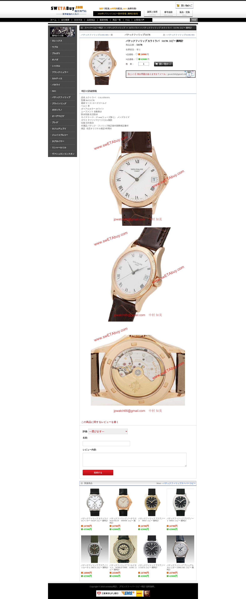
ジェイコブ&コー (60, 135)
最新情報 (104, 20)
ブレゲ (55, 122)
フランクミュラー (60, 72)
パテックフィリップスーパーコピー (179, 483)
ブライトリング (59, 103)
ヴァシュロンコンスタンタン (62, 155)
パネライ (56, 85)
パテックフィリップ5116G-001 (95, 35)
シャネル (56, 66)
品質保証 (91, 20)
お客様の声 (139, 20)
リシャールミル (59, 147)
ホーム (53, 20)
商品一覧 (117, 20)
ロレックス (57, 41)
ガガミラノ (57, 110)
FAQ (127, 20)
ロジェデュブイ (59, 128)
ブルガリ (56, 53)
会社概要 (65, 20)
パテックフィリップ (61, 97)
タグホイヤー (58, 141)
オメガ (55, 59)
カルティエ (57, 78)
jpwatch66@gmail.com (177, 74)
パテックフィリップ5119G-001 (181, 35)
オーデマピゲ (58, 116)
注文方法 (78, 20)
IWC (54, 91)
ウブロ (55, 47)
